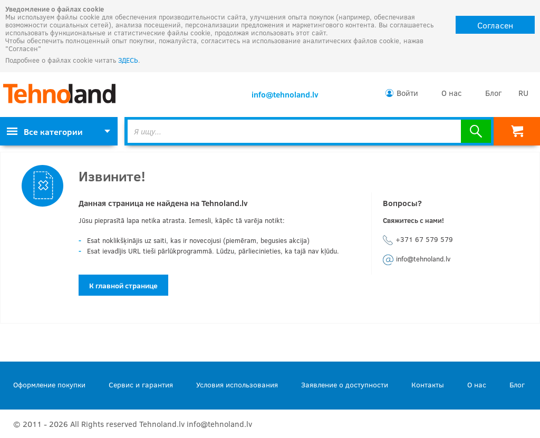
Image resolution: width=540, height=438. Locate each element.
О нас (451, 92)
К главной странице (123, 285)
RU (523, 92)
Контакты (427, 384)
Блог (493, 92)
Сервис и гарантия (141, 384)
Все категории (45, 131)
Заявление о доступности (344, 384)
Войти (407, 92)
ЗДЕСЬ (128, 60)
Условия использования (237, 384)
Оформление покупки (49, 384)
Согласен (495, 25)
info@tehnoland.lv (285, 94)
